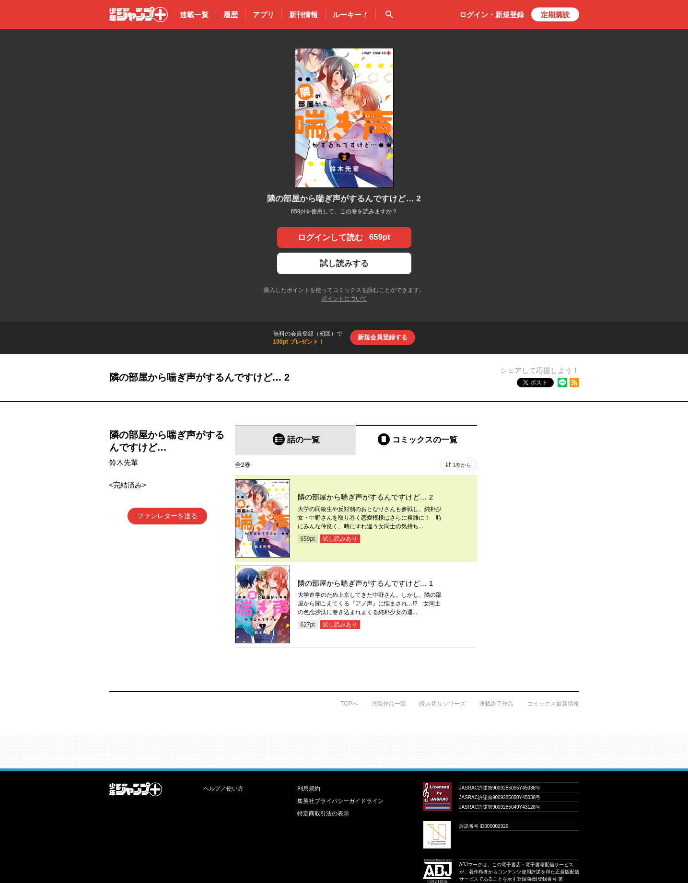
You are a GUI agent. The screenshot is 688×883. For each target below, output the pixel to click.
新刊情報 (303, 15)
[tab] (295, 440)
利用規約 (308, 788)
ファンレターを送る (167, 516)
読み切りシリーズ (443, 703)
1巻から (462, 465)
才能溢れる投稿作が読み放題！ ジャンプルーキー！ (344, 747)
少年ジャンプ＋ (138, 14)
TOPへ (349, 703)
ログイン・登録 (491, 15)
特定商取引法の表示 (323, 813)
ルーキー (350, 15)
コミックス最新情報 (553, 703)
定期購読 (555, 15)
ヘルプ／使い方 (223, 788)
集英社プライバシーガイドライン (340, 801)
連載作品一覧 (389, 703)
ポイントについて (344, 298)
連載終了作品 (496, 703)
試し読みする (344, 263)
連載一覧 (194, 15)
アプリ (263, 15)
